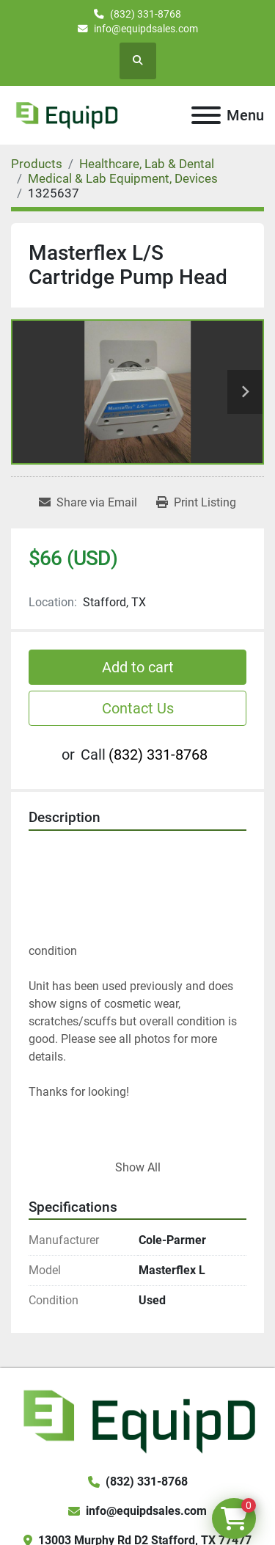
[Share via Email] (88, 503)
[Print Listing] (196, 503)
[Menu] (206, 115)
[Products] (36, 163)
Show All (138, 1167)
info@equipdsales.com (146, 28)
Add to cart (138, 667)
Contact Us (138, 708)
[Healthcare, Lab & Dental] (146, 163)
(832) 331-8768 (145, 14)
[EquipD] (137, 1420)
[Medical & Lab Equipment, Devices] (123, 178)
